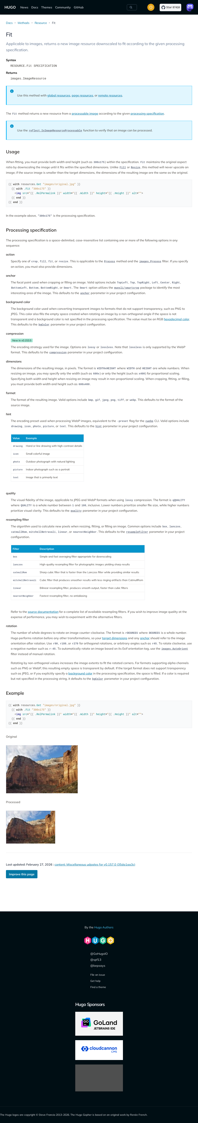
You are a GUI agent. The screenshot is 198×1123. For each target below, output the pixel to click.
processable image (85, 113)
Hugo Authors (103, 927)
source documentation (43, 612)
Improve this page (21, 874)
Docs (34, 7)
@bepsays (97, 965)
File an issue (97, 974)
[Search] (132, 7)
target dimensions (114, 638)
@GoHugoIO (99, 953)
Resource (41, 23)
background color (80, 673)
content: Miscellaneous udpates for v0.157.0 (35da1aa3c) (95, 864)
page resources (82, 95)
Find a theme (98, 987)
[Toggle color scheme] (150, 7)
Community (63, 7)
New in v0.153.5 (21, 340)
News (24, 7)
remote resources (110, 95)
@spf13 (95, 959)
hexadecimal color (176, 319)
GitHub (79, 7)
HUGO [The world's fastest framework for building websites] (10, 7)
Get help (95, 981)
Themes (46, 7)
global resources (58, 95)
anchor (145, 638)
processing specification (147, 113)
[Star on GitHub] (170, 7)
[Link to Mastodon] (190, 7)
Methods (23, 23)
